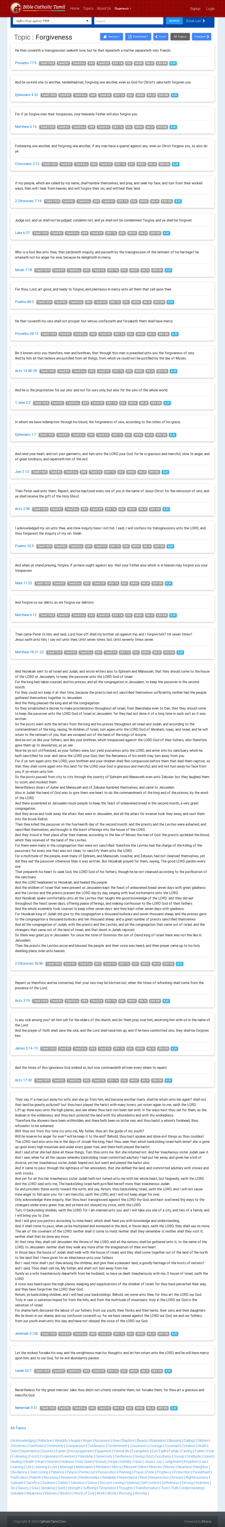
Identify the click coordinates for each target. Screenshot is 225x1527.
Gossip (179, 1456)
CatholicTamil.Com (52, 1521)
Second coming (112, 1482)
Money (169, 1467)
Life (28, 1467)
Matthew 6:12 (25, 615)
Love (53, 1467)
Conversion (138, 1445)
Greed (208, 1456)
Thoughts (126, 1488)
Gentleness (123, 1456)
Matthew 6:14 (26, 126)
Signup (195, 8)
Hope (113, 1461)
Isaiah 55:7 (23, 1370)
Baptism (128, 1440)
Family (174, 1451)
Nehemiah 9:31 (26, 1407)
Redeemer (69, 1477)
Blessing (175, 1440)
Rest (143, 1477)
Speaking (48, 1488)
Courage (156, 1445)
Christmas (18, 1445)
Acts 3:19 (22, 1000)
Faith (163, 1451)
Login (210, 8)
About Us (105, 8)
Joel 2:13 (22, 471)
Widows (51, 1493)
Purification (19, 1477)
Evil (154, 1451)
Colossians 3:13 (27, 164)
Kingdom (191, 1461)
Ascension (102, 1440)
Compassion (75, 1445)
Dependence (30, 1451)
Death (202, 1445)
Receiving (51, 1477)
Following (19, 1456)
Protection (182, 1472)
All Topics (180, 36)
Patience (57, 1472)
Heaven (53, 1461)
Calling (189, 1440)
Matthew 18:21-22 (29, 652)
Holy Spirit (84, 1461)
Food (160, 36)
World (111, 1493)
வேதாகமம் (121, 9)
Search (176, 21)
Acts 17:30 (23, 1080)
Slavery (23, 1488)
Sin (13, 1488)
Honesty (100, 1461)
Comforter (36, 1445)
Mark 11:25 (23, 583)
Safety (63, 1482)
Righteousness (197, 1477)
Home (75, 8)
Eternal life (121, 1451)
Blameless (158, 1440)
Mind (143, 1467)
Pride (150, 1472)
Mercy (117, 1467)
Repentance (128, 1477)
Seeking (132, 1482)
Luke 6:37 (22, 233)
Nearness (184, 1467)
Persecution (107, 1472)
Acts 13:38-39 (26, 371)
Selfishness (170, 1482)
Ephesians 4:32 (26, 95)
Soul (34, 1488)
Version (110, 36)
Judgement (173, 1461)
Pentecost (87, 1472)
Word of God (84, 1493)
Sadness (49, 1482)
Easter (61, 1451)
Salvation (78, 1482)
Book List (197, 21)
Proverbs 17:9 (25, 63)
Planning (125, 1472)
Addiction (45, 1440)
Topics (89, 8)
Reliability (109, 1477)
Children (202, 1440)
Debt (14, 1451)
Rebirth (35, 1477)
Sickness (202, 1482)
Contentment (117, 1445)
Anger (87, 1440)
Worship (141, 1493)
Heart (40, 1461)
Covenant (172, 1445)
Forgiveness (49, 1456)
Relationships (89, 1477)
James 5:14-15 (26, 1048)
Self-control (150, 1482)
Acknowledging (24, 1440)
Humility (126, 1461)
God (149, 1456)
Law (203, 1461)
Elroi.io (206, 1521)
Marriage (66, 1467)
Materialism (84, 1467)
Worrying (125, 1493)
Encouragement (80, 1451)
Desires (48, 1451)
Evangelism (140, 1451)
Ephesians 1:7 (25, 434)
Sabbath (17, 1482)
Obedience (19, 1472)
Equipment (103, 1451)
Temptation (107, 1488)
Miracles (155, 1467)
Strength (73, 1488)
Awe (116, 1440)
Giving (139, 1456)
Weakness (34, 1493)
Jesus (149, 1461)
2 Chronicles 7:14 (28, 201)
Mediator (103, 1467)
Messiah (130, 1467)
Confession (96, 1445)
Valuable (17, 1493)
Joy (159, 1461)
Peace (72, 1472)
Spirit (61, 1488)
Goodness (163, 1456)
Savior (92, 1482)
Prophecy (164, 1472)
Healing (16, 1461)
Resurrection (159, 1477)
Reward (177, 1477)
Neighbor (201, 1467)
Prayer (139, 1472)
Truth (174, 1488)
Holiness (67, 1461)
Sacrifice (33, 1482)
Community (55, 1445)
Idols (138, 1461)
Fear (210, 1451)
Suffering (89, 1488)
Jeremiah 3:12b (26, 1333)
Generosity (104, 1456)
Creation (188, 1445)
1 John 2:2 (23, 402)
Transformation (147, 1488)
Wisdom (65, 1493)
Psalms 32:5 (24, 546)
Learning (17, 1467)
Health (29, 1461)
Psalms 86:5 (24, 302)
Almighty (61, 1440)
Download (137, 36)
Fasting (186, 1451)
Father (200, 1451)
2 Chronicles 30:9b (29, 963)
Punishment (201, 1472)
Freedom (202, 36)
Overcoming (39, 1472)
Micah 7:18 (23, 270)
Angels (75, 1440)
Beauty (142, 1440)
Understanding (192, 1488)
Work (101, 1493)
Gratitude (194, 1456)
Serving (187, 1482)
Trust (165, 1488)
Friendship (85, 1456)
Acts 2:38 (22, 509)
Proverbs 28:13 (26, 333)
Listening (40, 1467)
